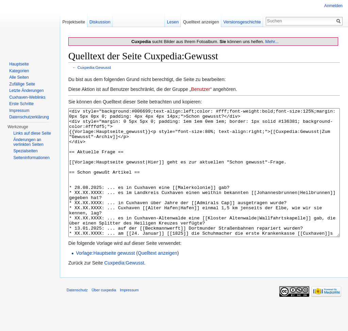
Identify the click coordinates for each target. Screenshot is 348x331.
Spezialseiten (25, 151)
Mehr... (271, 41)
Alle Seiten (19, 77)
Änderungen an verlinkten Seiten (28, 142)
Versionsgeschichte (242, 21)
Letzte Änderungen (26, 90)
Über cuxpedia (103, 315)
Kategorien (19, 71)
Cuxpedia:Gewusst (94, 67)
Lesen (173, 21)
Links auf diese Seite (32, 133)
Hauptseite (19, 64)
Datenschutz (77, 315)
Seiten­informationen (31, 157)
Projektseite (73, 21)
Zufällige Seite (22, 84)
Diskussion (99, 21)
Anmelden (333, 5)
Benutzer (200, 89)
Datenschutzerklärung (29, 117)
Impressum (19, 110)
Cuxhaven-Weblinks (27, 97)
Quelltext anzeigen (157, 278)
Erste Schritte (21, 103)
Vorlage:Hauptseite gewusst (105, 278)
